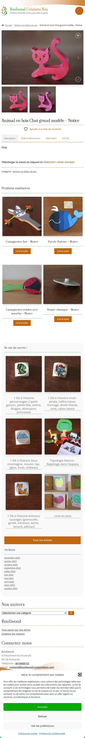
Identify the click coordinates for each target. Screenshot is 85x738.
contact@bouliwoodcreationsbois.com (32, 667)
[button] (80, 675)
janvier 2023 (10, 561)
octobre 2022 (11, 564)
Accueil (8, 25)
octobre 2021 (11, 588)
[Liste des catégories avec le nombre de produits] (34, 613)
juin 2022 (9, 574)
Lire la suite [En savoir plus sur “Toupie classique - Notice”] (63, 319)
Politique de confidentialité (52, 733)
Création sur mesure (13, 633)
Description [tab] (9, 138)
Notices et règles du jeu (25, 25)
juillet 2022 (10, 571)
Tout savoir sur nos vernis (16, 629)
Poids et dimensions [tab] (30, 138)
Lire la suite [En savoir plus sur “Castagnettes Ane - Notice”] (22, 251)
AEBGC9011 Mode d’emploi (59, 162)
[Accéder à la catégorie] (71, 613)
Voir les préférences (42, 726)
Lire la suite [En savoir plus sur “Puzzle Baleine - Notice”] (63, 251)
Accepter (42, 707)
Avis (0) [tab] (65, 138)
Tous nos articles (42, 540)
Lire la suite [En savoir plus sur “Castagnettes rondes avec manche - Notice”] (22, 322)
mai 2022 (8, 578)
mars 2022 (9, 585)
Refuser (42, 716)
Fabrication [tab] (51, 138)
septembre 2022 (12, 568)
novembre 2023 (12, 557)
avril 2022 (9, 581)
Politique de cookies (28, 733)
